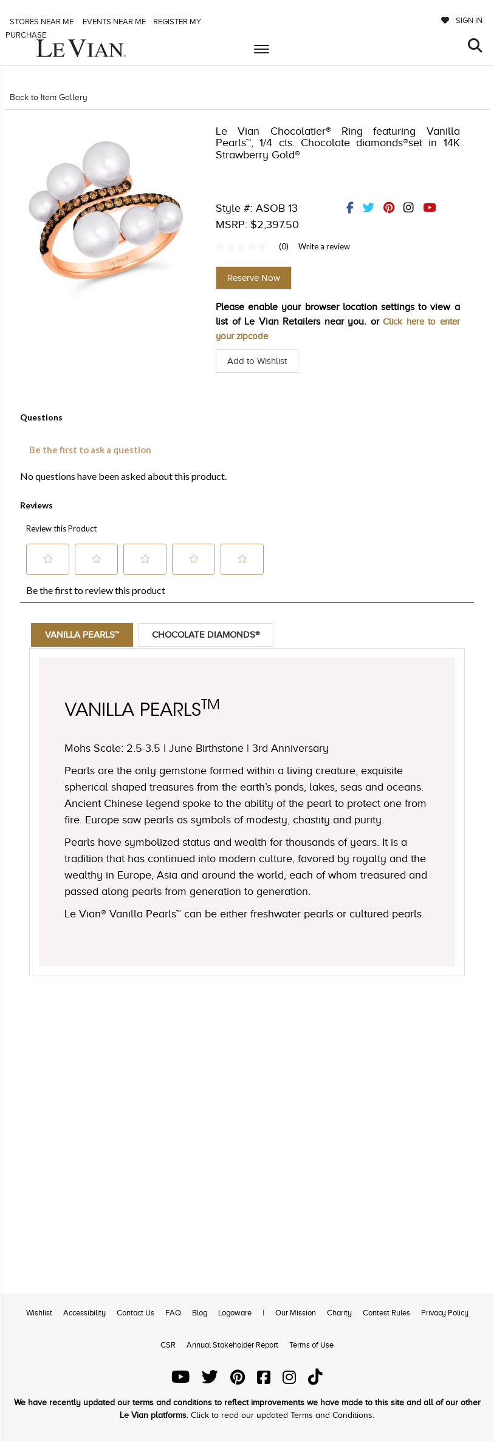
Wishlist (39, 1312)
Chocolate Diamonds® (213, 635)
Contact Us (135, 1312)
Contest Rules (386, 1312)
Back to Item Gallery (48, 97)
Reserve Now (253, 278)
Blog (199, 1312)
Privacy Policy (444, 1312)
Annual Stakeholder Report (232, 1344)
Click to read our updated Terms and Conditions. (282, 1415)
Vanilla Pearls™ (84, 635)
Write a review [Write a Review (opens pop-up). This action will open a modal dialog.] (324, 246)
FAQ (173, 1312)
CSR (168, 1344)
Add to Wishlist (259, 361)
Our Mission (295, 1312)
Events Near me (113, 21)
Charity (339, 1312)
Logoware (235, 1312)
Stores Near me (41, 21)
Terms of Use (311, 1344)
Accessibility (84, 1312)
